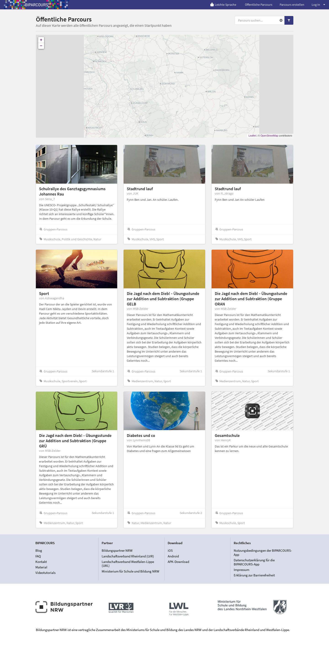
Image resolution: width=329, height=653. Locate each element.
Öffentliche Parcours (258, 5)
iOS (170, 551)
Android (173, 556)
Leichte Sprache (223, 5)
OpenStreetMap (269, 135)
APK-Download (178, 561)
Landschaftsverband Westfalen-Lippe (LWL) (128, 563)
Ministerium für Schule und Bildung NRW (130, 571)
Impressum (241, 569)
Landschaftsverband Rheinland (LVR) (128, 556)
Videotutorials (45, 572)
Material (41, 567)
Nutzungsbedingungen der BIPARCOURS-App (263, 553)
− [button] (41, 46)
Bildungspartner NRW (117, 551)
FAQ (38, 556)
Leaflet (252, 135)
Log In (318, 5)
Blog (38, 551)
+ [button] (41, 40)
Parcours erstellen (292, 5)
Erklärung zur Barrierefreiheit (254, 575)
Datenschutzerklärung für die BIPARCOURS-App (254, 562)
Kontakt (41, 561)
